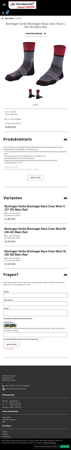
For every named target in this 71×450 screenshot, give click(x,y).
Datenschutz (6, 417)
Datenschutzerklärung (12, 339)
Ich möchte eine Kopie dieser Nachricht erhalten (18, 318)
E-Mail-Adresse (8, 300)
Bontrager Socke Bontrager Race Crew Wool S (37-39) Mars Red (34, 208)
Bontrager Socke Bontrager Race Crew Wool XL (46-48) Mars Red (35, 253)
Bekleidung (9, 18)
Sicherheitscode (8, 322)
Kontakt (5, 434)
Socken (18, 18)
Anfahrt (4, 432)
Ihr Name (6, 291)
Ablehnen (55, 446)
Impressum (6, 436)
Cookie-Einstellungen (42, 446)
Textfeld (6, 308)
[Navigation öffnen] (4, 5)
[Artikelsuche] (3, 13)
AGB (3, 422)
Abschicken (11, 344)
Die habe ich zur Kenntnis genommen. (21, 339)
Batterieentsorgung (8, 419)
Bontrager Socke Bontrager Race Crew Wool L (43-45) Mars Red (35, 25)
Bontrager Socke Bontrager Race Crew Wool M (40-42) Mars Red (35, 230)
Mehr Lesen (35, 178)
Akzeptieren (65, 446)
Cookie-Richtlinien (49, 443)
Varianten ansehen (34, 34)
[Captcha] (35, 335)
